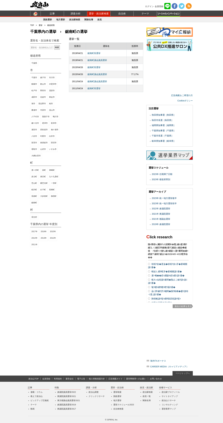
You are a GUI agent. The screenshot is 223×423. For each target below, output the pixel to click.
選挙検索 (117, 392)
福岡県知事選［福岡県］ (164, 125)
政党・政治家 (146, 387)
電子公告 (81, 379)
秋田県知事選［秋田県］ (164, 115)
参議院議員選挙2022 (66, 392)
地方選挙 (60, 19)
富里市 (34, 143)
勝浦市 (34, 110)
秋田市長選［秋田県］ (162, 120)
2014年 (34, 238)
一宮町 (54, 183)
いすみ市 (53, 149)
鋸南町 (34, 203)
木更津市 (53, 84)
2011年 (34, 244)
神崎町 (52, 170)
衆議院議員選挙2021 (66, 396)
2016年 (44, 231)
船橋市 (34, 84)
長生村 (34, 217)
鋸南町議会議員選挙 (97, 60)
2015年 (53, 231)
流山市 (52, 110)
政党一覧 (147, 396)
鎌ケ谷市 (35, 123)
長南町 (34, 196)
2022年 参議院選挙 (161, 208)
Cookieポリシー (185, 100)
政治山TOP (33, 379)
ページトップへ (183, 373)
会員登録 (159, 6)
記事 (52, 13)
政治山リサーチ (169, 400)
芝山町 (34, 183)
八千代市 (35, 117)
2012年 (53, 238)
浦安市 (34, 130)
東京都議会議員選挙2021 (68, 400)
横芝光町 (44, 183)
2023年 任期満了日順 (162, 174)
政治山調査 (94, 392)
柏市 (51, 103)
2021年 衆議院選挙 (161, 214)
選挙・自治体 (117, 387)
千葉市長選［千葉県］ (162, 135)
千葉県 (34, 63)
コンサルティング (170, 405)
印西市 (43, 136)
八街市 (34, 136)
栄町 (44, 170)
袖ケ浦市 (54, 130)
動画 (33, 409)
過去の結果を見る (183, 306)
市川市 (52, 77)
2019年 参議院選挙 (161, 224)
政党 (99, 19)
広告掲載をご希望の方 (182, 95)
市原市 (43, 110)
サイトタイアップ (170, 396)
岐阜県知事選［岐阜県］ (164, 141)
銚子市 (43, 77)
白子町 (43, 190)
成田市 (34, 97)
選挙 (40, 25)
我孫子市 (46, 117)
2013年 (44, 238)
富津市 (54, 123)
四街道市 (44, 130)
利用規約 (58, 379)
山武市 (43, 149)
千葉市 (34, 77)
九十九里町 (53, 177)
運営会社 (70, 379)
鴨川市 (55, 117)
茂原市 (52, 90)
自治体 (122, 13)
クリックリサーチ (97, 396)
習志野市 (42, 103)
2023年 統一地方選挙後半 (164, 198)
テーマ (145, 13)
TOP (32, 25)
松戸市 (34, 90)
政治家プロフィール (171, 392)
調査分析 (76, 13)
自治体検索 (118, 409)
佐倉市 (43, 97)
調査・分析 (91, 387)
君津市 (45, 123)
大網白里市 (36, 156)
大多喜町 (44, 196)
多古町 (34, 177)
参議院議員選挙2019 (66, 405)
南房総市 (44, 143)
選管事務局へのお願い (136, 379)
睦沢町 (34, 190)
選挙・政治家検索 (99, 13)
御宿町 (54, 196)
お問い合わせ (156, 379)
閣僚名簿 (88, 19)
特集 (57, 387)
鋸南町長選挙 (94, 53)
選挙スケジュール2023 (123, 405)
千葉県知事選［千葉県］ (164, 130)
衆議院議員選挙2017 (66, 409)
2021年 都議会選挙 (161, 219)
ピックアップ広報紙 (40, 400)
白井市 (52, 136)
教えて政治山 (37, 396)
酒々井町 (35, 170)
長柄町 (52, 190)
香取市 (34, 149)
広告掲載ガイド (115, 379)
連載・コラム (37, 392)
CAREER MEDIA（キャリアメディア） (169, 366)
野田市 (43, 90)
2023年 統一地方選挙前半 (164, 203)
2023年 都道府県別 (161, 179)
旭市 (33, 103)
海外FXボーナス (158, 361)
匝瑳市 (54, 143)
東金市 (52, 97)
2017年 (34, 231)
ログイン (149, 6)
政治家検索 (74, 19)
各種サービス (165, 387)
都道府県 (51, 25)
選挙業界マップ (169, 409)
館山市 (43, 84)
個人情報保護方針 (97, 379)
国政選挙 (47, 19)
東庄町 (43, 177)
